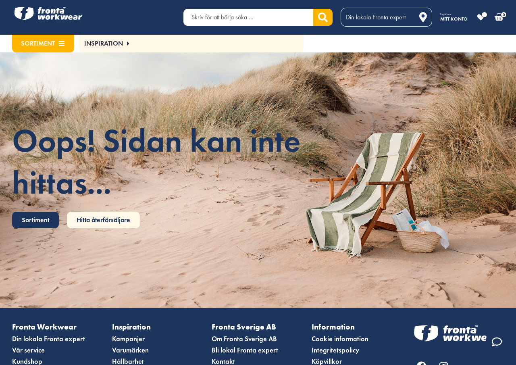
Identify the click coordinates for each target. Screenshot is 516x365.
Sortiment (42, 43)
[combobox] (248, 17)
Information (336, 327)
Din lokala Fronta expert (49, 339)
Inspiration (134, 327)
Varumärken (131, 350)
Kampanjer (129, 339)
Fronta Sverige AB (247, 327)
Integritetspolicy (336, 350)
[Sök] (323, 17)
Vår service (29, 350)
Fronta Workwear (47, 327)
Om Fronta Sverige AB (245, 339)
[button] (106, 43)
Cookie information (341, 339)
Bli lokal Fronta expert (245, 350)
